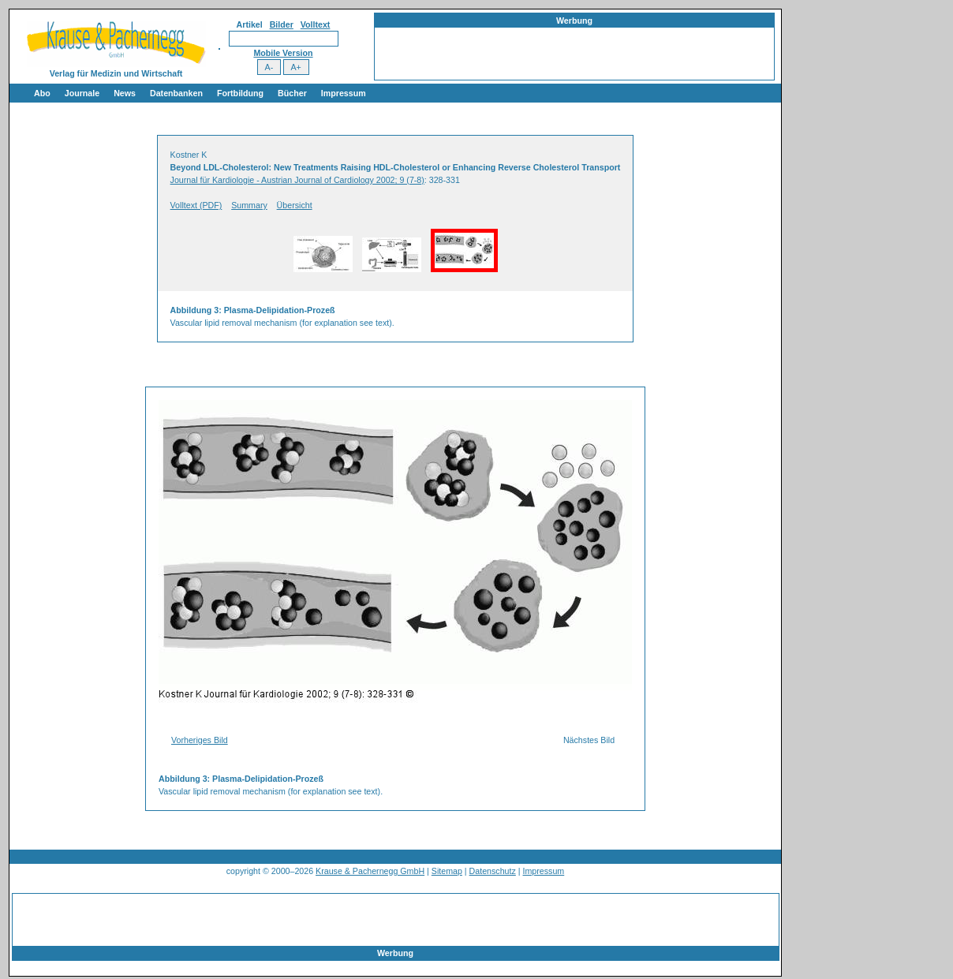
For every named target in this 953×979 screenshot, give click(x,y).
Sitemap (447, 871)
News (125, 93)
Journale (82, 93)
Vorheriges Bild (199, 740)
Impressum (343, 93)
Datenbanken (176, 93)
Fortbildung (240, 93)
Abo (42, 93)
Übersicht (294, 205)
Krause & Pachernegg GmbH (370, 871)
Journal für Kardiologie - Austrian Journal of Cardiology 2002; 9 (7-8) (297, 180)
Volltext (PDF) (196, 205)
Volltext (316, 24)
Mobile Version (282, 53)
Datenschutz (492, 871)
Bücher (292, 93)
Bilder (281, 24)
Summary (249, 205)
